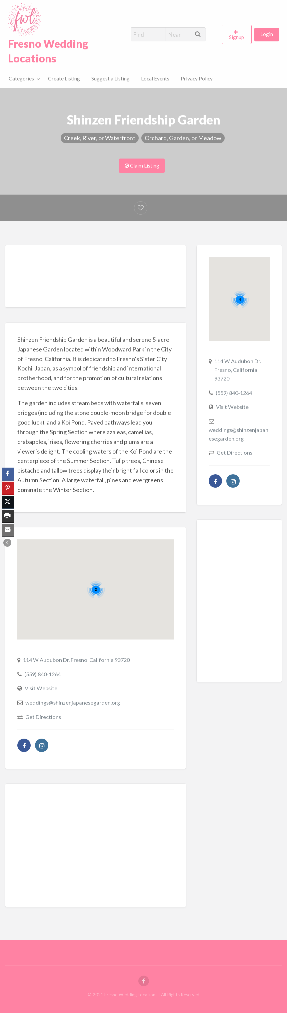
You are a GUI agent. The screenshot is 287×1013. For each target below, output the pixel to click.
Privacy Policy (197, 78)
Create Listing (64, 78)
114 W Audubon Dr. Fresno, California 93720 (76, 660)
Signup (236, 37)
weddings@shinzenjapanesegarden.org (72, 702)
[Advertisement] (138, 278)
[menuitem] (238, 34)
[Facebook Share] (8, 474)
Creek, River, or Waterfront (99, 138)
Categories (21, 78)
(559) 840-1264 (42, 674)
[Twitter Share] (8, 502)
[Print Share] (8, 516)
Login (266, 34)
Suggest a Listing (110, 78)
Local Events (155, 78)
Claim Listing (142, 166)
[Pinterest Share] (8, 488)
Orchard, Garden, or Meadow (183, 138)
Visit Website (41, 688)
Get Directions (43, 717)
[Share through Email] (8, 530)
